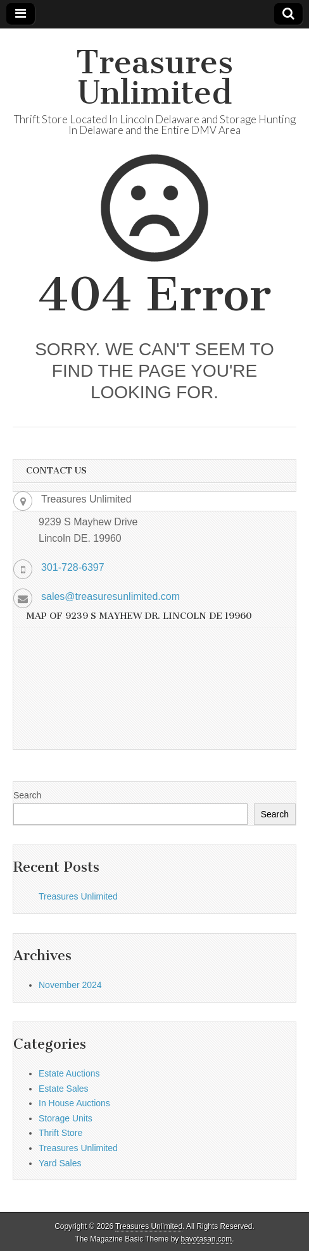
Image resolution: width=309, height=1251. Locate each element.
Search (27, 795)
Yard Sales (60, 1163)
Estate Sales (64, 1088)
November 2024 (70, 985)
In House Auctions (74, 1103)
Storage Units (65, 1118)
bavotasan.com (206, 1239)
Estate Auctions (69, 1073)
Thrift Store (60, 1133)
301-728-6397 (72, 567)
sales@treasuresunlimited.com (110, 596)
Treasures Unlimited (154, 77)
